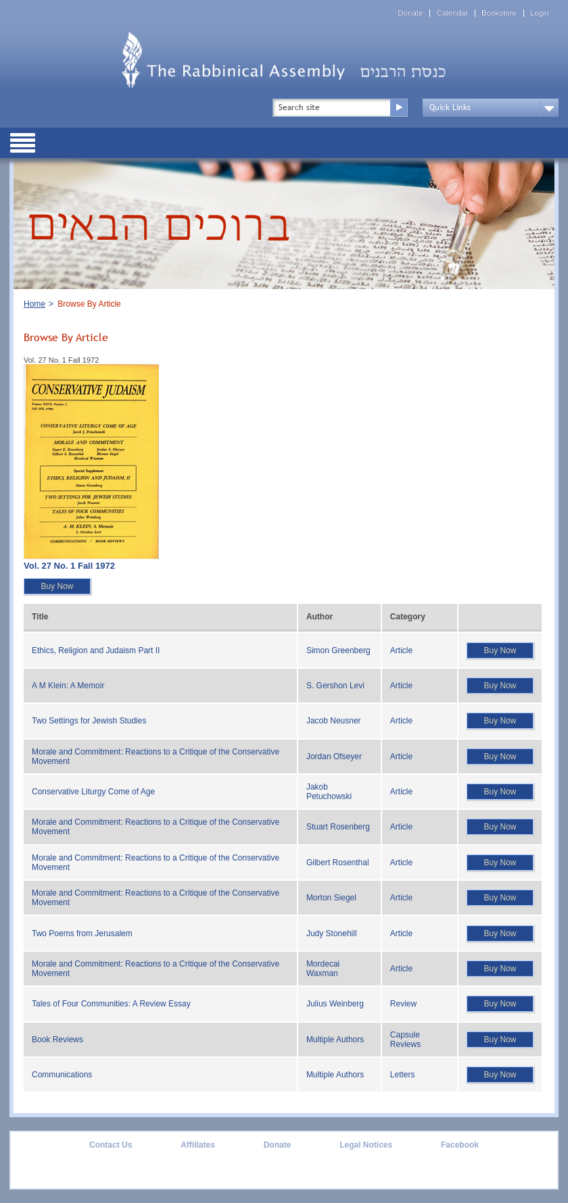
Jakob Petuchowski (329, 791)
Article (401, 650)
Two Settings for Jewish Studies (89, 720)
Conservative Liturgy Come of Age (93, 791)
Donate (410, 13)
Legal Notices (365, 1145)
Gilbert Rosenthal (337, 862)
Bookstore (499, 13)
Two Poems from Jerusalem (82, 933)
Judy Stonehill (331, 933)
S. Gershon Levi (335, 685)
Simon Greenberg (338, 650)
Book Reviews (57, 1039)
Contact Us (110, 1145)
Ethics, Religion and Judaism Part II (96, 650)
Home (34, 304)
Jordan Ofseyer (334, 756)
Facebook (460, 1145)
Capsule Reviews (405, 1039)
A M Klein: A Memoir (68, 685)
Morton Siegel (331, 897)
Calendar (452, 13)
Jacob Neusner (333, 720)
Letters (402, 1074)
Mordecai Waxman (322, 968)
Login (539, 13)
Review (403, 1003)
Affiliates (198, 1145)
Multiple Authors (335, 1039)
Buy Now (57, 586)
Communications (62, 1074)
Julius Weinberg (335, 1003)
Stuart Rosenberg (338, 826)
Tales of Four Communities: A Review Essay (111, 1003)
